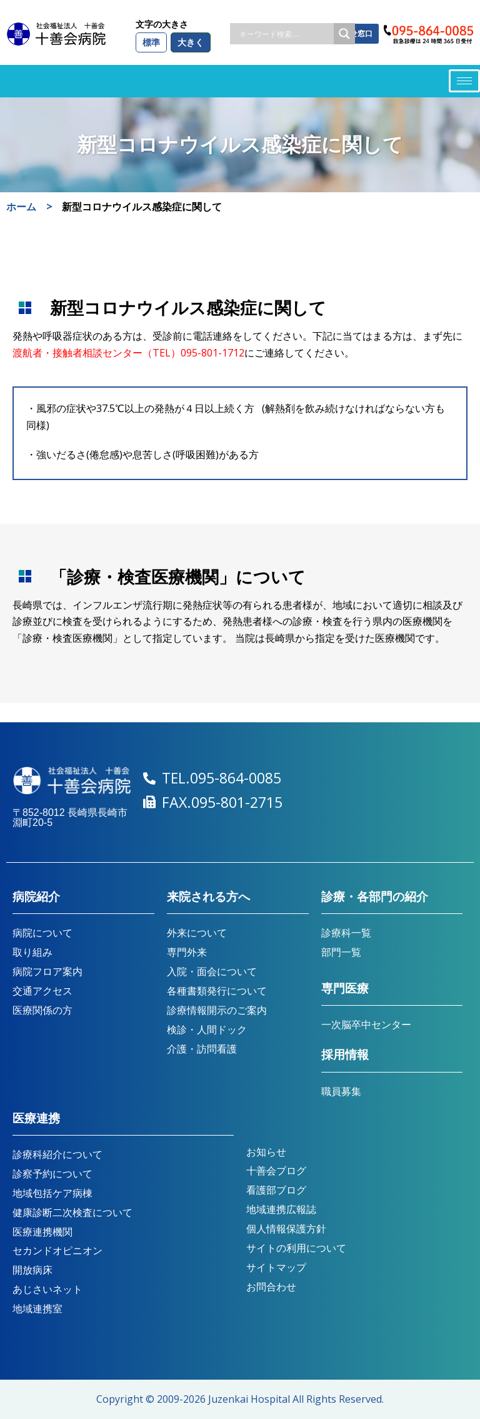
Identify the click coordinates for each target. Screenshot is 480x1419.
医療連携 (36, 1118)
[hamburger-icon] (464, 80)
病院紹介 (36, 896)
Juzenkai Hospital (249, 1399)
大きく (191, 42)
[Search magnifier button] (344, 33)
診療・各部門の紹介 (374, 896)
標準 (151, 42)
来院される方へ (208, 896)
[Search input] (285, 33)
